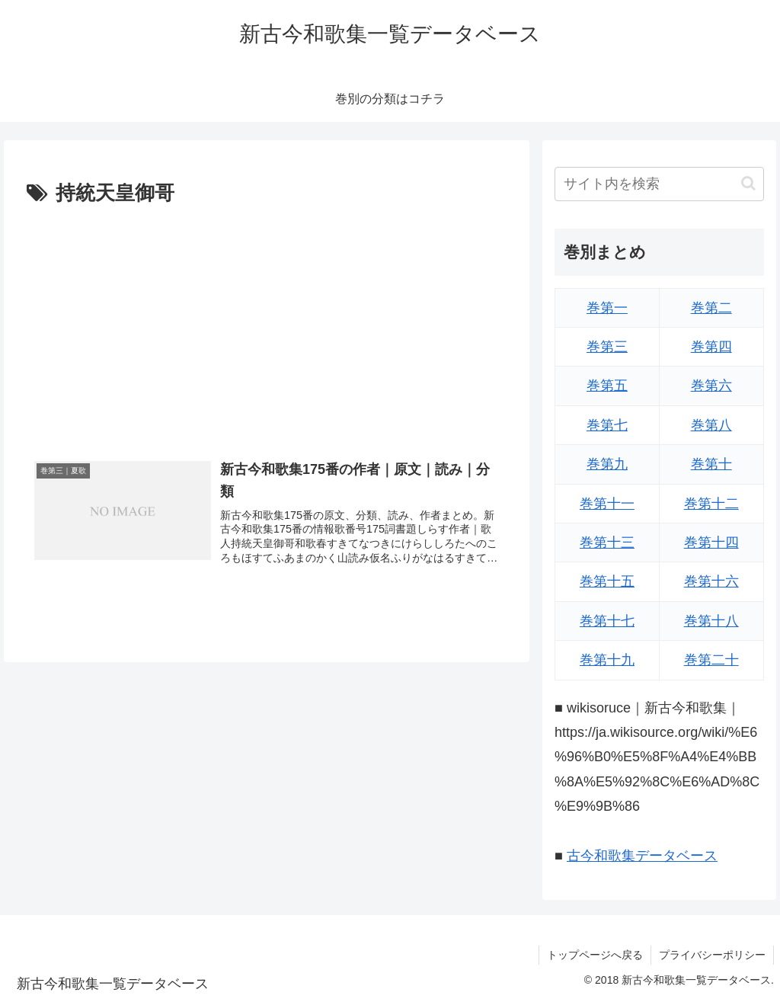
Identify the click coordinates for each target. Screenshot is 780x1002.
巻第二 (711, 307)
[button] (748, 183)
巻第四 (711, 346)
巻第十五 (607, 581)
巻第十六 (711, 581)
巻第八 (711, 425)
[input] (659, 184)
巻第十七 (607, 621)
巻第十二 (711, 503)
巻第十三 (607, 542)
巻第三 (607, 346)
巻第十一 (607, 503)
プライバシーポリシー (712, 955)
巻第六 (711, 385)
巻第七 (607, 425)
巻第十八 (711, 621)
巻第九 (607, 464)
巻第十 (711, 464)
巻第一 (607, 307)
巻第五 (607, 385)
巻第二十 (711, 659)
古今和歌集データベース (642, 855)
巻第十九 (607, 659)
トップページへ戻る (595, 955)
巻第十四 (711, 542)
